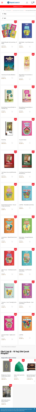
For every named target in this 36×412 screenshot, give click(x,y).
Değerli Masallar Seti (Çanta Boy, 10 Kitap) (9, 43)
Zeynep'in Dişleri (22, 139)
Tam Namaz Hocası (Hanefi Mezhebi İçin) (25, 173)
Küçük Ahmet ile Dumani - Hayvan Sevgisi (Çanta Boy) (8, 205)
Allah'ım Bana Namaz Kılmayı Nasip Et (5, 400)
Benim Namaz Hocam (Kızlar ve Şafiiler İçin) (25, 75)
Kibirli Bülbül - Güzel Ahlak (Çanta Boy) (26, 43)
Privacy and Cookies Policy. (19, 410)
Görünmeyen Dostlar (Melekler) (8, 74)
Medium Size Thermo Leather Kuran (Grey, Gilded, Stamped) (6, 375)
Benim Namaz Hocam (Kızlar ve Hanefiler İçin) (25, 108)
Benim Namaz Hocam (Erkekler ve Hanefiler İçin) (8, 108)
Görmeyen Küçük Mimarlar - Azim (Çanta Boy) (26, 303)
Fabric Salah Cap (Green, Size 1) (19, 375)
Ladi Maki (21, 334)
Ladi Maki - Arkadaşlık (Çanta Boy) (26, 204)
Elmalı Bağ (3, 139)
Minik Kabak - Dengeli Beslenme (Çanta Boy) (26, 238)
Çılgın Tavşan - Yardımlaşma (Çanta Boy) (8, 270)
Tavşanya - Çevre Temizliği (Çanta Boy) (8, 303)
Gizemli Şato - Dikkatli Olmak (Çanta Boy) (9, 238)
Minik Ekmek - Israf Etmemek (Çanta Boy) (25, 270)
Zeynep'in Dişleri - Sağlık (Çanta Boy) (8, 335)
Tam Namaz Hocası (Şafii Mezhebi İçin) (8, 173)
